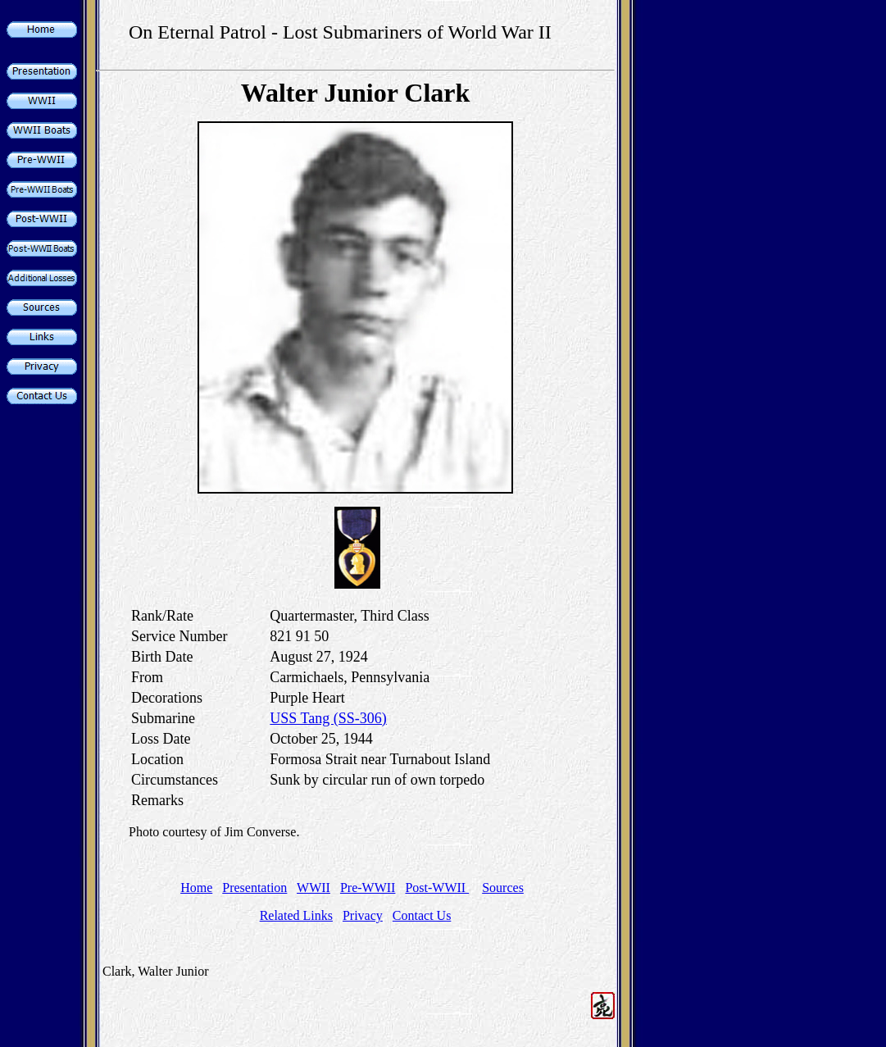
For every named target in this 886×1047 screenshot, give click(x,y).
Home (196, 888)
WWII (313, 888)
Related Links (296, 915)
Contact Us (422, 915)
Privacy (363, 915)
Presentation (254, 888)
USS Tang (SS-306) (328, 718)
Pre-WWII (368, 888)
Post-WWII (437, 888)
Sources (503, 888)
